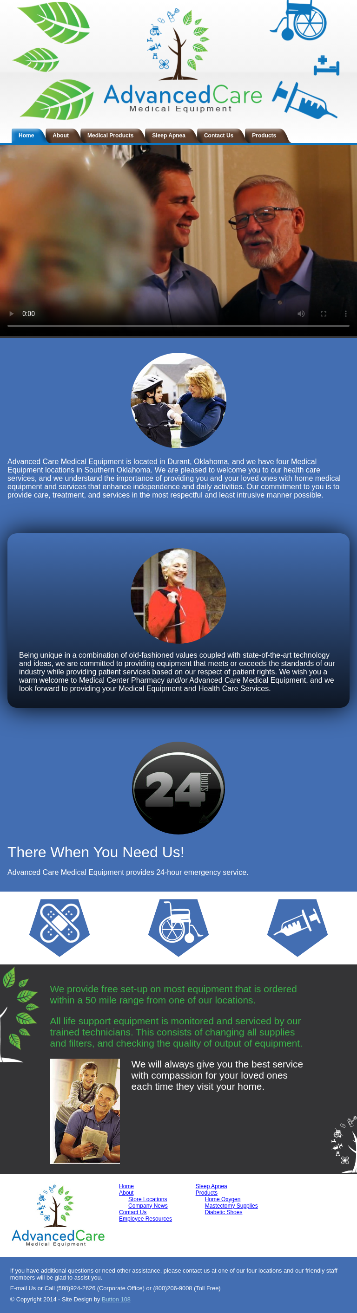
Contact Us (218, 135)
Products (264, 135)
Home (26, 135)
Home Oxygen (223, 1199)
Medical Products (110, 135)
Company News (148, 1206)
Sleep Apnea (168, 135)
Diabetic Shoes (224, 1212)
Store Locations (147, 1199)
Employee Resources (145, 1219)
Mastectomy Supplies (231, 1206)
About (61, 135)
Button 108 (116, 1299)
